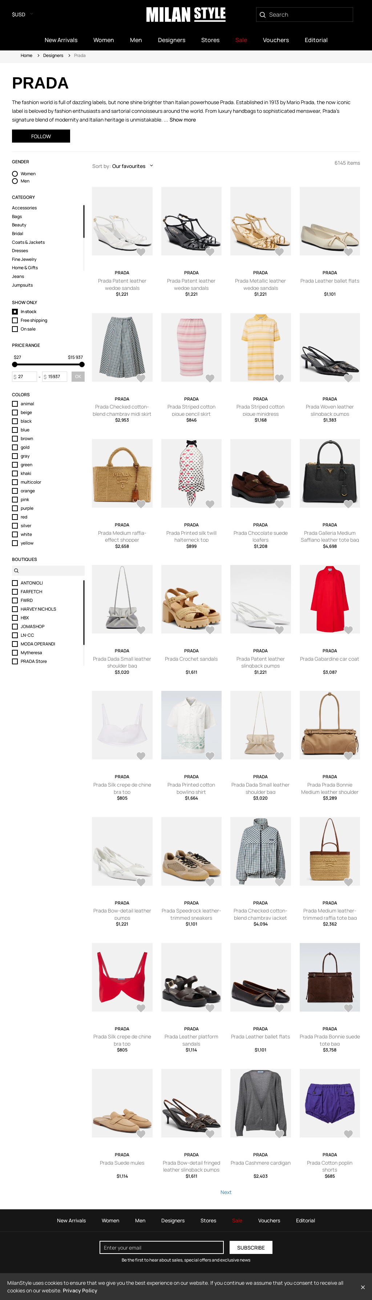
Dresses (20, 251)
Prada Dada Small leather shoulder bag (122, 662)
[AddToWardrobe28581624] (141, 1009)
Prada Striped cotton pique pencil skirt (191, 410)
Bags (17, 217)
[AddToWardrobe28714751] (141, 252)
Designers (53, 55)
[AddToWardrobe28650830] (141, 631)
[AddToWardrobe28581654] (348, 883)
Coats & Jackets (28, 242)
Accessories (24, 208)
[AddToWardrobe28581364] (348, 1009)
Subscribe (251, 1247)
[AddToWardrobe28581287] (210, 1134)
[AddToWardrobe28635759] (348, 631)
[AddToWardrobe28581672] (279, 883)
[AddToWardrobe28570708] (348, 1134)
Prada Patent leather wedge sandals (122, 284)
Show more (183, 119)
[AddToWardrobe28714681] (210, 379)
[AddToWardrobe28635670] (210, 756)
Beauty (19, 225)
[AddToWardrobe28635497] (279, 756)
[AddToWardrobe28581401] (210, 1009)
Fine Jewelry (24, 259)
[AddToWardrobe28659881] (348, 505)
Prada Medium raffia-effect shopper (122, 536)
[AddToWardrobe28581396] (279, 1009)
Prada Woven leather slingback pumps (330, 410)
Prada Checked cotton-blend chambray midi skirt (122, 410)
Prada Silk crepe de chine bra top (122, 788)
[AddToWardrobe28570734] (279, 1134)
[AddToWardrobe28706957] (141, 505)
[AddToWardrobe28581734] (348, 756)
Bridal (17, 234)
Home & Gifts (25, 268)
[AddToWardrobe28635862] (279, 631)
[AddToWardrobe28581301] (141, 1134)
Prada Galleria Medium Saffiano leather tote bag (330, 536)
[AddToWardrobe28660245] (210, 505)
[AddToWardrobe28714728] (279, 252)
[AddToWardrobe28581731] (210, 883)
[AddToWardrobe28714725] (348, 252)
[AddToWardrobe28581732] (141, 883)
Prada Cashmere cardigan (261, 1162)
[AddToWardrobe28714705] (141, 379)
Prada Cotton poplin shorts (329, 1166)
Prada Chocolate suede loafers (261, 536)
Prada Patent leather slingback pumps (260, 662)
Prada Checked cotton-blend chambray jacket (260, 914)
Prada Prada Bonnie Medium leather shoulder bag (330, 791)
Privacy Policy (80, 1290)
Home (26, 55)
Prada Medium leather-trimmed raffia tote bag (330, 914)
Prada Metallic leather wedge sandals (260, 284)
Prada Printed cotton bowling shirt (191, 788)
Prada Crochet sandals (191, 658)
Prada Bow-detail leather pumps (122, 914)
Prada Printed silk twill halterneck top (191, 536)
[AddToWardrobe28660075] (279, 505)
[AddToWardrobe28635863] (210, 631)
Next (226, 1192)
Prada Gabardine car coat (329, 658)
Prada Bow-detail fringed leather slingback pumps (191, 1166)
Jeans (18, 276)
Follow (41, 136)
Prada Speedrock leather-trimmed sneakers (191, 914)
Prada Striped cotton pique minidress (260, 410)
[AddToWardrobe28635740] (141, 756)
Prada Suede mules (122, 1162)
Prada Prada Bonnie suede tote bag (330, 1040)
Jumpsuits (22, 285)
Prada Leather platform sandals (191, 1040)
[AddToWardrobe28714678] (279, 379)
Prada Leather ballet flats (329, 280)
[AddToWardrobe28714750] (210, 252)
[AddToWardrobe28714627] (348, 379)
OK (78, 376)
